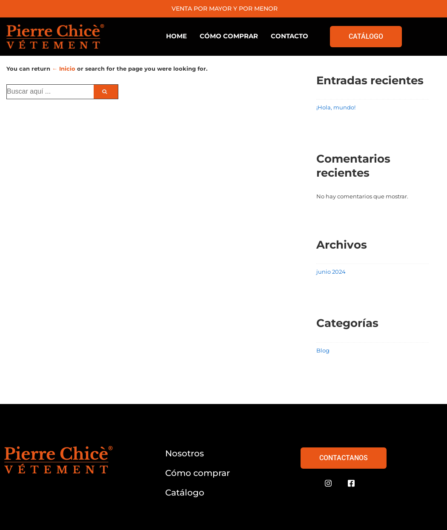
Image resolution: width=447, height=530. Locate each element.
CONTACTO (289, 36)
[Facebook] (351, 483)
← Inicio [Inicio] (63, 68)
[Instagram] (328, 483)
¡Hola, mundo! (335, 107)
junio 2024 (331, 271)
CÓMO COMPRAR (229, 36)
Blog (323, 350)
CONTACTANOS (343, 458)
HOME (176, 36)
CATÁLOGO (366, 36)
